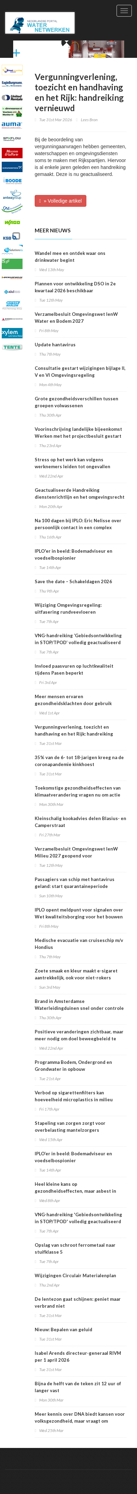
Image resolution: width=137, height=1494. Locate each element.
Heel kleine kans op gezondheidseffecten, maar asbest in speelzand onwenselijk (75, 1191)
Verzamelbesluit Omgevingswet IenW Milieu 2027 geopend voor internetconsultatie (76, 855)
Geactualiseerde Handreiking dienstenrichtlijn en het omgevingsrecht (80, 493)
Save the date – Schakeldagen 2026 (73, 581)
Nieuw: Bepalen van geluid (63, 1329)
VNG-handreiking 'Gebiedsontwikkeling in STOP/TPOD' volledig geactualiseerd (78, 1218)
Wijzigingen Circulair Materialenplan (75, 1275)
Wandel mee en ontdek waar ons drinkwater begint (70, 256)
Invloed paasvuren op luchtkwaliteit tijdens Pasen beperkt (74, 669)
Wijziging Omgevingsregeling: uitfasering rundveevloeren (68, 608)
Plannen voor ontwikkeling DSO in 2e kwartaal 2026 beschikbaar (75, 287)
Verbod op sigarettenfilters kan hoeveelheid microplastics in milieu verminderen (74, 1099)
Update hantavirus (55, 344)
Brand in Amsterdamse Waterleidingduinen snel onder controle (79, 1004)
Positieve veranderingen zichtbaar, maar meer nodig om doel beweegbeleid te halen (79, 1038)
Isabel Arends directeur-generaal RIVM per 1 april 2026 (78, 1356)
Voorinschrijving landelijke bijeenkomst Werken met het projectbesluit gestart (78, 432)
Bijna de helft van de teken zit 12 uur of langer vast (78, 1387)
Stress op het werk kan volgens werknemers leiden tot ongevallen (72, 463)
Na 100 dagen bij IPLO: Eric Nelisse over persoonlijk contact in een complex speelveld (78, 527)
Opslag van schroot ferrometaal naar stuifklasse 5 (75, 1248)
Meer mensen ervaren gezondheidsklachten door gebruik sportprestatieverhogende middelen (75, 703)
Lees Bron (89, 119)
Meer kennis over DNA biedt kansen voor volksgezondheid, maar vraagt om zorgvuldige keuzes (80, 1421)
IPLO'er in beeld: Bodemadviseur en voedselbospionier (73, 554)
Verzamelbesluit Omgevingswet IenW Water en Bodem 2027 (76, 317)
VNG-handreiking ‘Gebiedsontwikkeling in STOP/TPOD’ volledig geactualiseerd (78, 639)
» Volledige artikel (60, 201)
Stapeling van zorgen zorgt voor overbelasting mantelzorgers (70, 1126)
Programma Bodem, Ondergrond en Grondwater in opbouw (73, 1065)
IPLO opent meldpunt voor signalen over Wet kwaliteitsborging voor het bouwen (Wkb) (79, 916)
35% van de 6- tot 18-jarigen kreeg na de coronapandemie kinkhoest (79, 761)
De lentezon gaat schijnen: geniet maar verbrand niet (78, 1302)
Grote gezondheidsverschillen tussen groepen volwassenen (76, 402)
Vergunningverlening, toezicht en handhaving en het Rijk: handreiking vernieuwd (74, 734)
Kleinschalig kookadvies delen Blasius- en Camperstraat (80, 822)
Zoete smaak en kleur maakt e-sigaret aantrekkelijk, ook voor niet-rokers (76, 974)
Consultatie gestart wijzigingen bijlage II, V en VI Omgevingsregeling (80, 371)
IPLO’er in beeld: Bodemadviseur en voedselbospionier (73, 1157)
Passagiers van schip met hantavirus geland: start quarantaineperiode (74, 883)
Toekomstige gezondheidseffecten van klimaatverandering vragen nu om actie (78, 791)
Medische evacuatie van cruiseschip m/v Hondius (79, 943)
